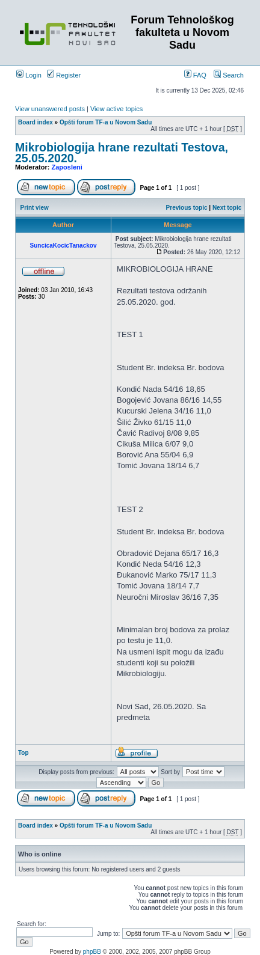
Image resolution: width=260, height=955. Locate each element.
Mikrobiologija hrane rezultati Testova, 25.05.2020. (121, 153)
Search (229, 75)
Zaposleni (67, 167)
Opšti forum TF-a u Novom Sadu (106, 122)
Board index (35, 122)
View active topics (116, 108)
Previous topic (187, 207)
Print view (34, 207)
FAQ (195, 75)
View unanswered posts (50, 108)
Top (23, 752)
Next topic (226, 207)
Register (64, 75)
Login (29, 75)
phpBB (92, 951)
